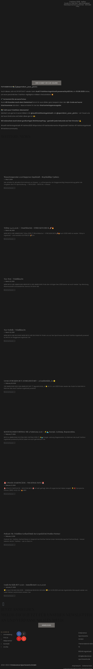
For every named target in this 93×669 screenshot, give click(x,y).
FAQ (77, 6)
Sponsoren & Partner (76, 5)
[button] (75, 2)
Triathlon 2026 (74, 2)
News (66, 5)
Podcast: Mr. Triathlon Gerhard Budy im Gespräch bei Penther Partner (32, 534)
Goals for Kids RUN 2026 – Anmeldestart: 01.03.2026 (25, 585)
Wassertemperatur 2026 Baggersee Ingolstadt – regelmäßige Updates (31, 177)
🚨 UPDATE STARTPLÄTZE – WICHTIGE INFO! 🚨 (24, 483)
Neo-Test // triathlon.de (13, 279)
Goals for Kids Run (71, 3)
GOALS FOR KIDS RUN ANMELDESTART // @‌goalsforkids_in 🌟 (29, 381)
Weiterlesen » (9, 188)
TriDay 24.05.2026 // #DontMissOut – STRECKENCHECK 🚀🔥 (29, 228)
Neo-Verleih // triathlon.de (15, 330)
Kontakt (88, 5)
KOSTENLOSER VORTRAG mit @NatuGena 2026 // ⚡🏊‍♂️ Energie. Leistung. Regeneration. (39, 432)
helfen (83, 2)
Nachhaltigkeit (84, 3)
